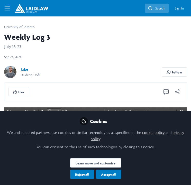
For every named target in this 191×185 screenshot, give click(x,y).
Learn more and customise (95, 163)
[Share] (177, 92)
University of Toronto (19, 27)
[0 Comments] (166, 92)
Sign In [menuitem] (179, 8)
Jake (24, 69)
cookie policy (153, 132)
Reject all (82, 174)
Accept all (108, 174)
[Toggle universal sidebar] (7, 8)
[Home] (31, 8)
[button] (174, 72)
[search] (157, 8)
